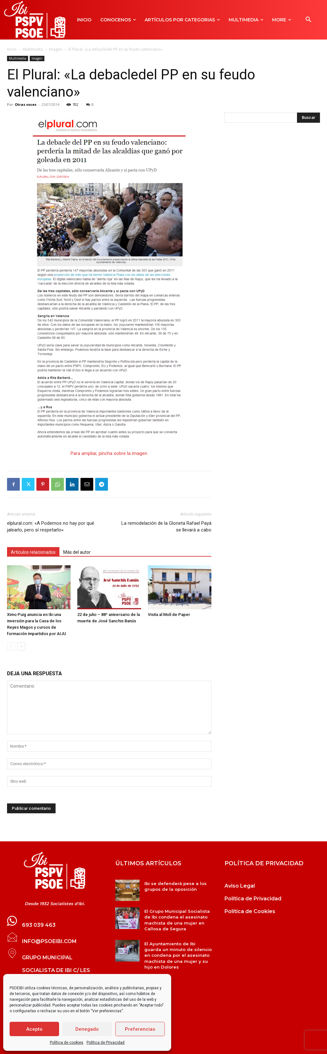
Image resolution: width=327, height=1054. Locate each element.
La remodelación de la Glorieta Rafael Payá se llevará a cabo (166, 526)
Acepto (34, 1029)
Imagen (55, 49)
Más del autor (77, 552)
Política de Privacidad (106, 1042)
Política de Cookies (249, 911)
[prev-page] (11, 646)
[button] (308, 20)
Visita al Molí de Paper (169, 614)
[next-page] (21, 646)
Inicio (12, 49)
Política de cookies (66, 1042)
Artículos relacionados (33, 552)
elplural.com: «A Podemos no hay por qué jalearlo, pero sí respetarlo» (50, 526)
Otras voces (25, 104)
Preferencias (140, 1029)
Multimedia (33, 49)
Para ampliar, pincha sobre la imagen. (109, 453)
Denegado (87, 1029)
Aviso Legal (239, 886)
